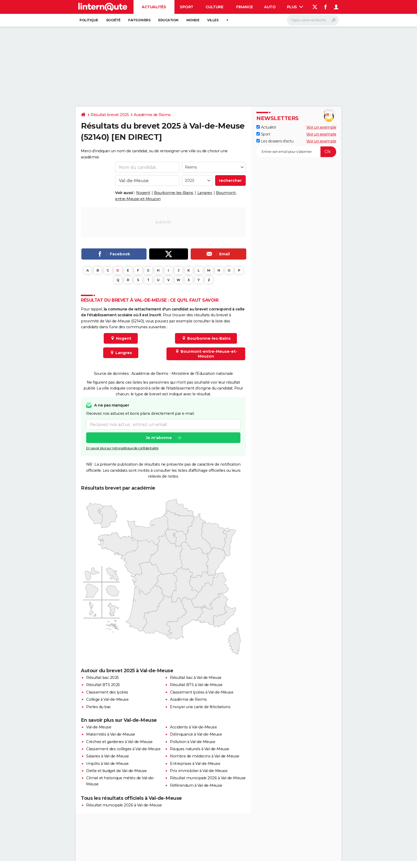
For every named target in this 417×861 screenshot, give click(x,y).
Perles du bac (98, 706)
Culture (214, 7)
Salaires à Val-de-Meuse (107, 756)
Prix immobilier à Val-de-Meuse (198, 770)
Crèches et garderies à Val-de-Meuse (119, 741)
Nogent (143, 192)
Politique (89, 20)
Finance (244, 7)
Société (113, 20)
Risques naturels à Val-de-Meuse (199, 749)
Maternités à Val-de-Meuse (110, 734)
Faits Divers (139, 20)
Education (168, 20)
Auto (270, 7)
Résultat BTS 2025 (103, 684)
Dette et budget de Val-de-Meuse (116, 770)
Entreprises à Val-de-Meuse (195, 763)
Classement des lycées (107, 692)
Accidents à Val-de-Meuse (193, 727)
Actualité (266, 127)
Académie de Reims (152, 114)
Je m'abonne (159, 437)
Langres (204, 192)
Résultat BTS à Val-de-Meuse (196, 684)
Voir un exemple (321, 127)
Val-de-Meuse (98, 727)
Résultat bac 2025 (102, 677)
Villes (212, 20)
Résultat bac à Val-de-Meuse (196, 677)
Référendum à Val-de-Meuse (196, 785)
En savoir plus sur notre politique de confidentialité (122, 448)
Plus (295, 7)
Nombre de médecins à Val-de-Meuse (204, 756)
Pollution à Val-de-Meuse (192, 741)
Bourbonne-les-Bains (173, 192)
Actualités (154, 7)
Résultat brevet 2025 (110, 114)
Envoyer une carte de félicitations (200, 706)
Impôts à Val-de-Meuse (107, 763)
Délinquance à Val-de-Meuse (196, 734)
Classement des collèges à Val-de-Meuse (123, 749)
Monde (192, 20)
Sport (186, 7)
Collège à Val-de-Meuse (107, 699)
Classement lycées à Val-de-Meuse (201, 692)
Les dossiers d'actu (274, 141)
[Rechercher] (313, 20)
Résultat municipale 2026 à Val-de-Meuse (208, 778)
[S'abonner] (296, 151)
